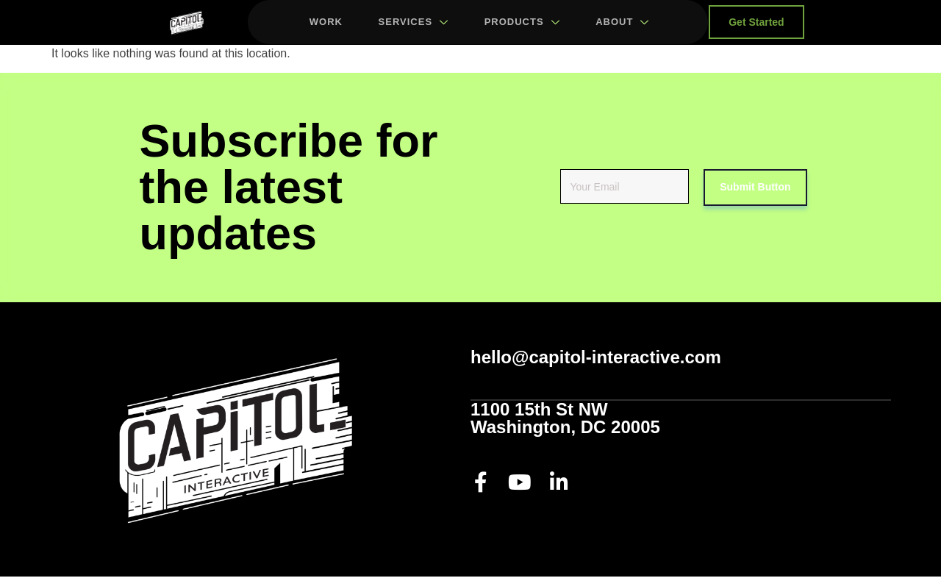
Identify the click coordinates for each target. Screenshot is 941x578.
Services (411, 23)
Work (323, 22)
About (622, 23)
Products (521, 23)
